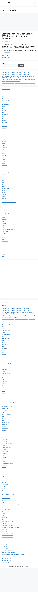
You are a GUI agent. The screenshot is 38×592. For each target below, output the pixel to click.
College (3, 132)
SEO (3, 225)
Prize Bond (4, 208)
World (3, 256)
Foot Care (4, 149)
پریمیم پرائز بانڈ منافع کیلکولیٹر (8, 562)
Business (4, 128)
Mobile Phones (5, 190)
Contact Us (4, 507)
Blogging (4, 120)
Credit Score (4, 135)
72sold (3, 98)
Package (4, 196)
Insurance (4, 167)
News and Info (7, 3)
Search (3, 63)
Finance (3, 145)
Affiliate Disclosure (6, 498)
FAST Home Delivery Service (8, 511)
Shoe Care (4, 233)
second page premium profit (8, 552)
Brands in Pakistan (6, 124)
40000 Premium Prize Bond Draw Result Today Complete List (15, 72)
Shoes (3, 235)
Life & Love (4, 176)
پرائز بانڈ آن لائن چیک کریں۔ (7, 556)
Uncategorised (5, 250)
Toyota (3, 245)
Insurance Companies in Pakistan (9, 169)
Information (6, 55)
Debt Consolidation (6, 139)
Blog (3, 118)
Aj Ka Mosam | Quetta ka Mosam (9, 500)
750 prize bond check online (8, 494)
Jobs (3, 171)
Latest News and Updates (7, 521)
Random (4, 215)
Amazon (3, 106)
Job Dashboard (5, 517)
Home (3, 515)
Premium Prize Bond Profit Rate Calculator (11, 527)
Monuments (4, 192)
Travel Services (5, 248)
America (3, 108)
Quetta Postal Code (6, 213)
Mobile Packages (5, 188)
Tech (3, 239)
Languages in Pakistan (7, 172)
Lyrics (3, 178)
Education (4, 141)
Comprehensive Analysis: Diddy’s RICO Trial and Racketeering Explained (17, 36)
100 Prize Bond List (6, 89)
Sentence (4, 223)
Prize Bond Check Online (7, 209)
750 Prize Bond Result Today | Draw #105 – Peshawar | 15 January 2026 (18, 83)
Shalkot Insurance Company (8, 229)
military (3, 186)
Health (3, 153)
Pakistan (4, 198)
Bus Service (4, 126)
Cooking (4, 134)
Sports (3, 237)
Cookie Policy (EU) (6, 509)
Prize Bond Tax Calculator (7, 546)
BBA (3, 112)
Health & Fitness (5, 155)
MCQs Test (4, 184)
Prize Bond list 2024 (6, 543)
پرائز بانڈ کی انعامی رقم (6, 558)
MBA (3, 182)
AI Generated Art (5, 104)
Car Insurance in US (6, 130)
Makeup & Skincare (6, 180)
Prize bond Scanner (6, 544)
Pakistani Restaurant (6, 200)
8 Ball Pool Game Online (7, 496)
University (4, 252)
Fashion (3, 143)
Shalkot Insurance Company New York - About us (13, 554)
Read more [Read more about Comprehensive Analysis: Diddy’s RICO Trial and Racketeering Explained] (7, 52)
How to (3, 163)
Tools (3, 243)
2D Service (4, 95)
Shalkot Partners (5, 302)
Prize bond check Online (7, 533)
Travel (3, 247)
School (3, 221)
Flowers (3, 513)
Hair (3, 151)
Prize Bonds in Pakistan (7, 548)
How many (4, 161)
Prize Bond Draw (5, 539)
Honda (3, 159)
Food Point (4, 147)
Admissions (4, 102)
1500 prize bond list (6, 91)
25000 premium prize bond (8, 93)
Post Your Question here (7, 525)
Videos (3, 254)
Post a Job (4, 523)
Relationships (5, 217)
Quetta (3, 211)
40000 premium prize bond (8, 96)
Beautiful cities (5, 114)
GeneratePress (26, 566)
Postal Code (4, 206)
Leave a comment (7, 57)
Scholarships (5, 219)
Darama (3, 137)
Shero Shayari (5, 231)
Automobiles (5, 110)
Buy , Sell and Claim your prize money (10, 504)
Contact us (4, 505)
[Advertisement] (19, 22)
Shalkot (3, 227)
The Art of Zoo (5, 241)
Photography (5, 204)
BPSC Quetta (5, 122)
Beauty (3, 116)
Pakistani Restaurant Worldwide (9, 202)
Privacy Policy (5, 529)
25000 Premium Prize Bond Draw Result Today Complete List (15, 74)
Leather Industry (5, 174)
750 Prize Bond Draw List (7, 100)
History (3, 157)
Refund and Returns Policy (8, 550)
